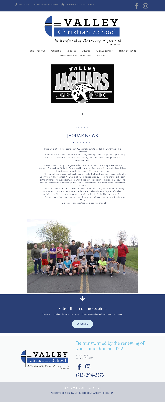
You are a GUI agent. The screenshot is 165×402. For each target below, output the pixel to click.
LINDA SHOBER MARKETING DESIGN (94, 393)
